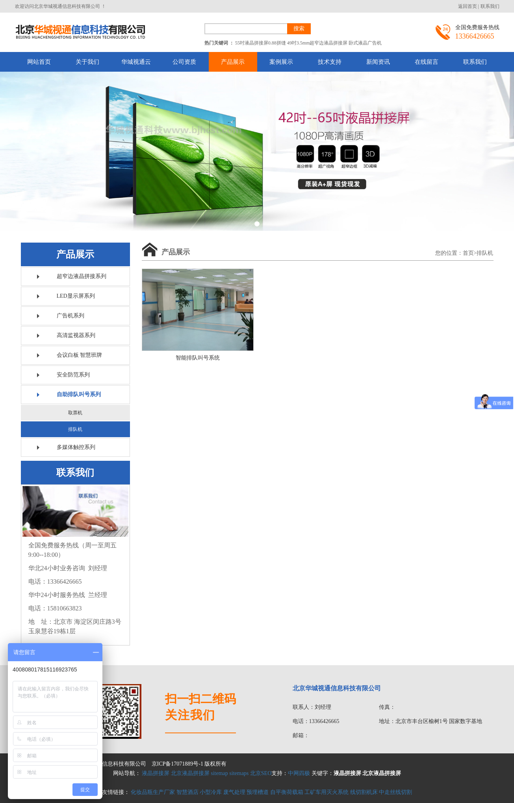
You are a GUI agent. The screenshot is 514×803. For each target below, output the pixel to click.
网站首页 (39, 62)
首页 (468, 253)
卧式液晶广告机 (365, 43)
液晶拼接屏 (155, 773)
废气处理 (234, 792)
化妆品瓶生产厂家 (153, 792)
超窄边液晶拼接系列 (81, 276)
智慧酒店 (187, 792)
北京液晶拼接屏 (190, 773)
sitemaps (239, 773)
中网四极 (299, 773)
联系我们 (490, 6)
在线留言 (426, 62)
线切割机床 (364, 792)
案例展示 (281, 62)
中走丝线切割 (395, 792)
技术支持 (329, 62)
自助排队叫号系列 (79, 394)
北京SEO (260, 773)
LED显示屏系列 (76, 296)
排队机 (75, 429)
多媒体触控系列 (76, 447)
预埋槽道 (258, 792)
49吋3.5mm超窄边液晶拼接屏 (317, 43)
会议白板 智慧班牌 (79, 355)
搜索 (298, 29)
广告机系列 (70, 316)
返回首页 (467, 6)
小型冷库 (211, 792)
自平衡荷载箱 (286, 792)
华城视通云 (136, 62)
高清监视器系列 (76, 335)
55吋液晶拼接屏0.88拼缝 (260, 43)
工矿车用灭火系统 (326, 792)
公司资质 (184, 62)
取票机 (75, 412)
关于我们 (87, 62)
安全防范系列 (73, 375)
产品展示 (233, 62)
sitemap (219, 773)
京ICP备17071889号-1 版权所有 (189, 764)
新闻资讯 (378, 62)
